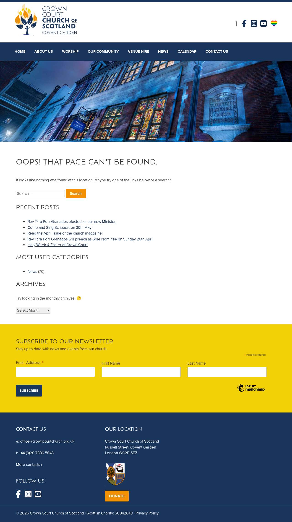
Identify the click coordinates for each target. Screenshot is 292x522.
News (32, 271)
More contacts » (29, 464)
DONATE (117, 496)
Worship (70, 51)
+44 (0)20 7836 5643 (36, 453)
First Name (111, 363)
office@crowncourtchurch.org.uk (47, 441)
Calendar (187, 51)
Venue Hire (138, 51)
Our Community (103, 51)
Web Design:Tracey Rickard (39, 519)
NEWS (163, 51)
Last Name (197, 363)
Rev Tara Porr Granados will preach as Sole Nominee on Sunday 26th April (90, 239)
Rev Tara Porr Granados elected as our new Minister (72, 221)
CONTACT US (217, 51)
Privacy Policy (147, 513)
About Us (43, 51)
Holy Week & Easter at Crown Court (58, 245)
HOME (20, 51)
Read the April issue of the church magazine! (65, 233)
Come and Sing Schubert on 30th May (59, 227)
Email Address (30, 362)
